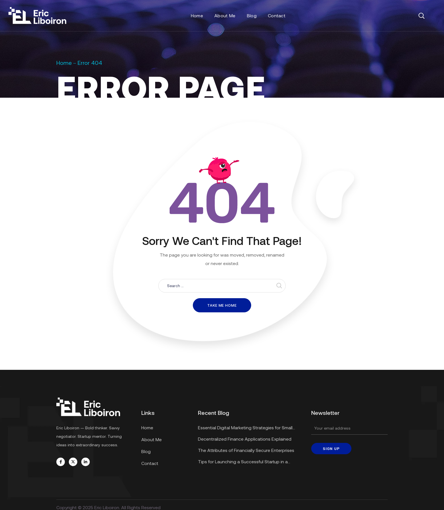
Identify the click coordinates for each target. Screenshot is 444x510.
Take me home (222, 305)
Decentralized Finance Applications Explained (244, 438)
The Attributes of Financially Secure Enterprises (246, 450)
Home (64, 62)
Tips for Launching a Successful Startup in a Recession (243, 462)
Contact (149, 463)
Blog (146, 451)
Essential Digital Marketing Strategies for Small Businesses (245, 428)
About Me (151, 439)
